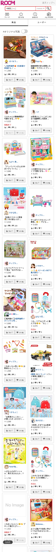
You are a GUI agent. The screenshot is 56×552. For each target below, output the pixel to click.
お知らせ (35, 15)
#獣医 (33, 374)
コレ (10, 79)
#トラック (42, 374)
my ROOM (49, 15)
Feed (7, 15)
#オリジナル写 (14, 320)
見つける (21, 15)
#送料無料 (19, 319)
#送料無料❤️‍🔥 (11, 66)
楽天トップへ (48, 2)
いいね (21, 79)
